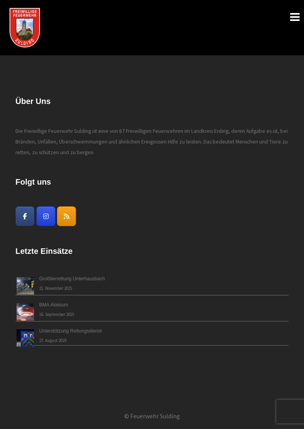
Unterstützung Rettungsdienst (70, 331)
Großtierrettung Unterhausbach (72, 279)
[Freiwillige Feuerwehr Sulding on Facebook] (24, 216)
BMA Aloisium (53, 305)
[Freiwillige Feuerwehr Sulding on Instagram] (45, 216)
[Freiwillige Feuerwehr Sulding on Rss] (66, 216)
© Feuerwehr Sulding (152, 416)
